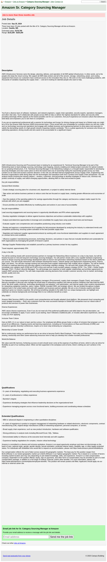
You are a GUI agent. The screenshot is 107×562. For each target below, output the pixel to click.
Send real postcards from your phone (16, 556)
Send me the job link (61, 536)
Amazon (8, 2)
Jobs (52, 2)
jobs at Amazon (19, 543)
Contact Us (59, 2)
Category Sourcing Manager (38, 2)
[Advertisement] (53, 52)
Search (103, 2)
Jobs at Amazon (19, 2)
